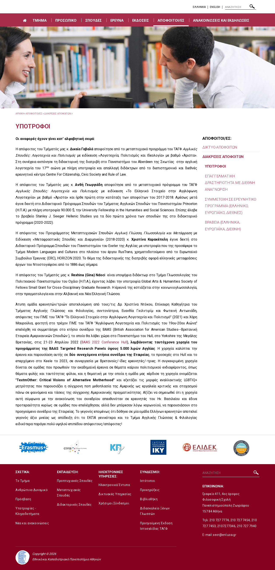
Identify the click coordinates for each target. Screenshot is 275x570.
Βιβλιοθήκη (149, 499)
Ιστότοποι (147, 481)
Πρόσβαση (23, 499)
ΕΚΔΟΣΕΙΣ (140, 20)
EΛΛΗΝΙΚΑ (199, 7)
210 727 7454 (240, 520)
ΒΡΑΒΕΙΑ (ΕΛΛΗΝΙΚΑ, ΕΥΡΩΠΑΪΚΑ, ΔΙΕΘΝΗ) (223, 225)
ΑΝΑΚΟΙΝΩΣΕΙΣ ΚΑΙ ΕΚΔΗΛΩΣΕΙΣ (221, 20)
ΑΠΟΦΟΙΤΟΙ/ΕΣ (171, 20)
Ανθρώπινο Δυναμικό (32, 490)
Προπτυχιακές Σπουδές (74, 481)
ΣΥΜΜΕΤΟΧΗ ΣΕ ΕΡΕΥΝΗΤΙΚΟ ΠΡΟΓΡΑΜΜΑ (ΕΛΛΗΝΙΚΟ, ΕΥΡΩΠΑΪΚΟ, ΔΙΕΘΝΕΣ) (230, 206)
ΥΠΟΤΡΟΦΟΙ (215, 166)
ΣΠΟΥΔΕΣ (93, 20)
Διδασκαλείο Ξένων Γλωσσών (155, 511)
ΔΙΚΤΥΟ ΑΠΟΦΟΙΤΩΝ (219, 147)
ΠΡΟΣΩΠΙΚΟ (66, 20)
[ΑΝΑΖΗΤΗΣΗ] (240, 7)
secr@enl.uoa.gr (224, 535)
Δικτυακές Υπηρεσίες (115, 494)
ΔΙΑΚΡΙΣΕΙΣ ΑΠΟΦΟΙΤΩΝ (57, 113)
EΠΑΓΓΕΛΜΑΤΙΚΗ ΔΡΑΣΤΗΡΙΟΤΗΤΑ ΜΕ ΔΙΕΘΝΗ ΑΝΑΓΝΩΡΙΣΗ (230, 183)
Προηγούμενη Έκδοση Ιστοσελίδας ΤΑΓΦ (156, 525)
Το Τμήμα (23, 481)
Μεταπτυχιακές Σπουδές (69, 492)
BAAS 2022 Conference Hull (104, 342)
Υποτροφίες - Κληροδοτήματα (27, 511)
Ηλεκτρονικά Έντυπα (114, 485)
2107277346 (226, 526)
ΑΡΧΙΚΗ (20, 113)
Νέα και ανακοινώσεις (32, 523)
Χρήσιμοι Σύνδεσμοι (114, 503)
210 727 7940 (247, 526)
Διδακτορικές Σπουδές (74, 504)
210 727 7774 (219, 520)
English (215, 7)
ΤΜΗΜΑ (40, 20)
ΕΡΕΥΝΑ (117, 20)
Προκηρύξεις (150, 490)
